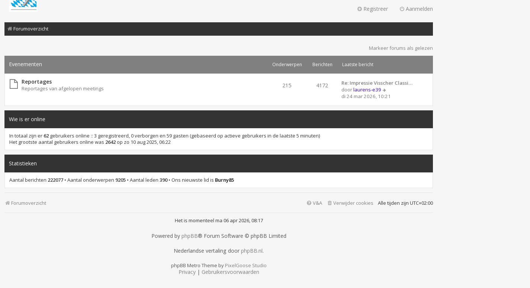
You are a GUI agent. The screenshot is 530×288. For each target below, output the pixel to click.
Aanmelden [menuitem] (416, 8)
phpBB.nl (252, 250)
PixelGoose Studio (246, 265)
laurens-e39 (367, 89)
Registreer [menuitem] (372, 8)
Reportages (37, 81)
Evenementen (25, 64)
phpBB (190, 236)
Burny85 (224, 180)
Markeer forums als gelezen (401, 48)
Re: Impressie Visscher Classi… (376, 83)
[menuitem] (350, 203)
